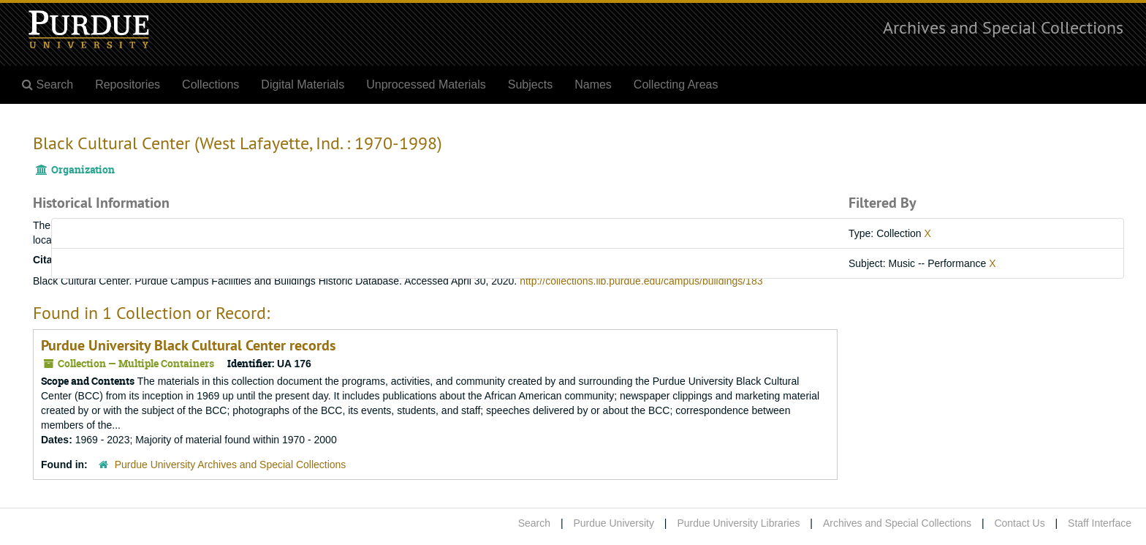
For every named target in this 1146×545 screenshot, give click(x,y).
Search (534, 523)
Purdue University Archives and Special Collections (230, 464)
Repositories (127, 84)
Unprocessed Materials (426, 84)
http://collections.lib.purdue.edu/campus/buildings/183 (641, 281)
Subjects (530, 84)
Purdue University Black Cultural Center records (188, 345)
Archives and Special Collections (1003, 27)
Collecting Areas (676, 84)
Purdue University (613, 523)
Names (593, 84)
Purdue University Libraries (738, 523)
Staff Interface (1099, 523)
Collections (210, 84)
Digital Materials (302, 84)
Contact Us (1019, 523)
